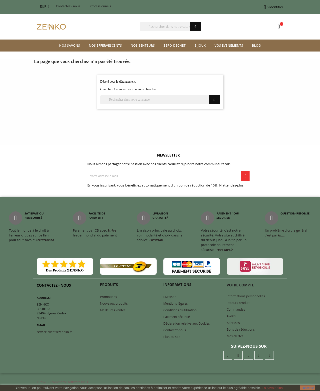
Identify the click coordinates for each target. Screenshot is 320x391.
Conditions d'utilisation (180, 310)
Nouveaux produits (114, 303)
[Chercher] (170, 26)
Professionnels (97, 6)
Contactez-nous (174, 330)
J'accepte (307, 388)
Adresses (233, 323)
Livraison (169, 297)
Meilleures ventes (112, 310)
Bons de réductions (241, 329)
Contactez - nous (68, 6)
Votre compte (240, 285)
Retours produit (238, 303)
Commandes (236, 309)
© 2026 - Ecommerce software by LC (63, 382)
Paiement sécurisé (176, 317)
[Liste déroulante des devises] (44, 6)
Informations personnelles (246, 296)
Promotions (108, 297)
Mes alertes (235, 336)
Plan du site (171, 337)
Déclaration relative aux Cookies (186, 323)
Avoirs (231, 316)
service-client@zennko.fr (54, 332)
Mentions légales (175, 303)
